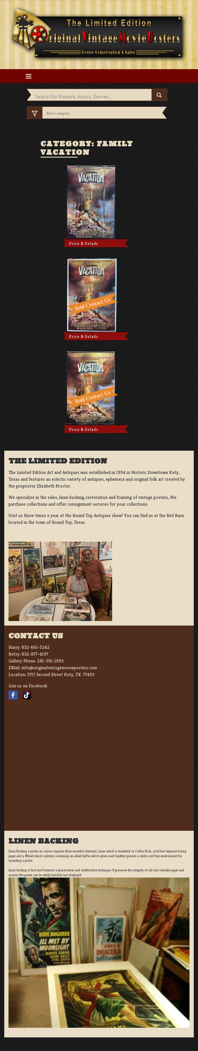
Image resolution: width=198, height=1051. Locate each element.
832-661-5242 (36, 647)
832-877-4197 (35, 654)
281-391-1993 (50, 661)
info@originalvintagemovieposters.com (59, 668)
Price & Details (83, 243)
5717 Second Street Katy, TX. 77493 (60, 674)
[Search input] (92, 96)
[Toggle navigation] (29, 76)
